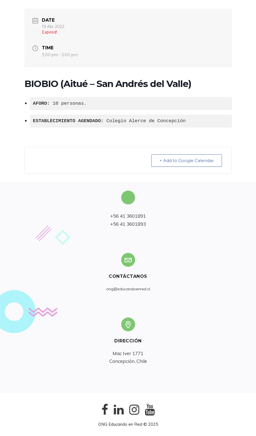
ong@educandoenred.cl (128, 288)
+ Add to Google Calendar (186, 160)
